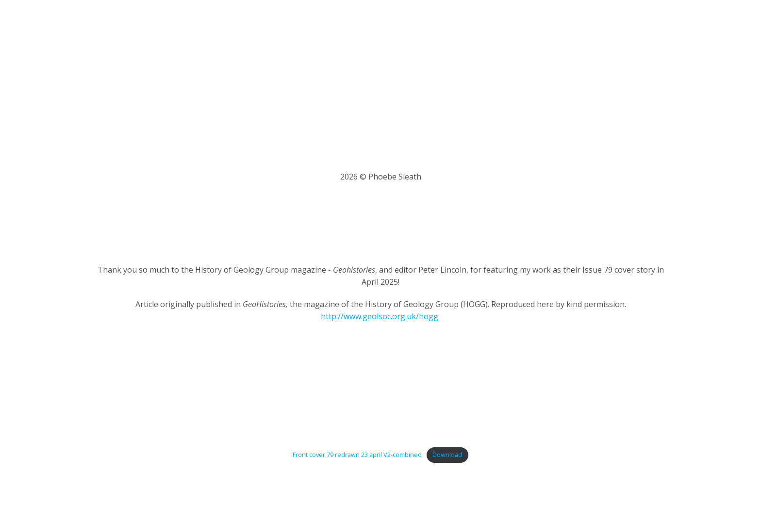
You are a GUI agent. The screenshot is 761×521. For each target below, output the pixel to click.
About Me (382, 24)
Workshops (531, 24)
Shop (573, 24)
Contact (659, 24)
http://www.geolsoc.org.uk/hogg (379, 316)
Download (447, 454)
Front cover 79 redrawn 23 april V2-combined (357, 454)
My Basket (613, 24)
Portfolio (483, 24)
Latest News (434, 24)
